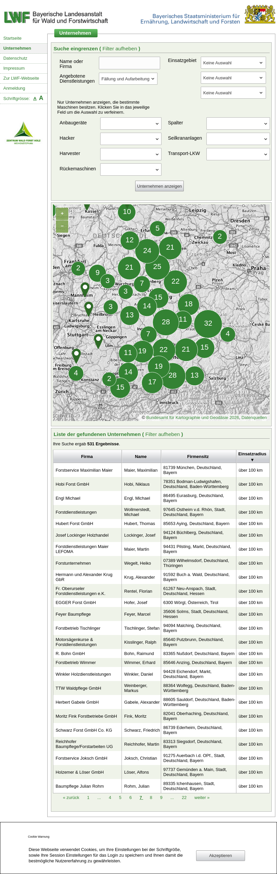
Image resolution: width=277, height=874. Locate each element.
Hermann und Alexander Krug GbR (84, 577)
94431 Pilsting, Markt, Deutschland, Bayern (197, 549)
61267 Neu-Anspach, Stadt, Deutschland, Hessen (189, 591)
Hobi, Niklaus (136, 484)
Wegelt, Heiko (137, 563)
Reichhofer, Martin (141, 744)
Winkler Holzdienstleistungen (83, 674)
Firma (87, 456)
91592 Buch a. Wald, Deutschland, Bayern (196, 577)
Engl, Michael (137, 498)
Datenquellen (254, 417)
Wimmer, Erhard (139, 662)
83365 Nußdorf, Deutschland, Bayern (199, 653)
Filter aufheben (120, 48)
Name (140, 456)
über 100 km (251, 470)
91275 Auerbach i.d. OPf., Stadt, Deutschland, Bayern (194, 758)
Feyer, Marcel (137, 614)
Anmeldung (14, 88)
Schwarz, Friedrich (142, 730)
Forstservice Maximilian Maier (84, 470)
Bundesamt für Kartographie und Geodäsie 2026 (192, 417)
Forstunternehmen (73, 563)
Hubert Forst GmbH (74, 523)
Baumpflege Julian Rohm (80, 786)
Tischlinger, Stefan (141, 628)
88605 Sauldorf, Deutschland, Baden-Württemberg (199, 702)
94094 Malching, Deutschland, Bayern (192, 628)
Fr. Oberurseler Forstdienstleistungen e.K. (81, 591)
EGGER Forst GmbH (76, 602)
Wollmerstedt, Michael (137, 512)
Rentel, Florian (138, 591)
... (99, 797)
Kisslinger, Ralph (140, 642)
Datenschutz (15, 58)
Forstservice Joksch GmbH (81, 758)
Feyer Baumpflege (73, 614)
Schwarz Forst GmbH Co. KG (84, 730)
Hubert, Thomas (139, 523)
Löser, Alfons (136, 772)
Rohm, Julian (136, 786)
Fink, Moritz (135, 716)
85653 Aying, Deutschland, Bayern (196, 523)
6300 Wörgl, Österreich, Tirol (190, 602)
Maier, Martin (136, 549)
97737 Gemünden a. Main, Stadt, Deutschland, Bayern (195, 772)
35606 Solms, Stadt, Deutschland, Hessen (196, 614)
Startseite (12, 38)
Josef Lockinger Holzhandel (82, 535)
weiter (201, 797)
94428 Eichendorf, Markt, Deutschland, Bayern (187, 674)
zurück (72, 797)
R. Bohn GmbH (70, 653)
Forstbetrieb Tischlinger (78, 628)
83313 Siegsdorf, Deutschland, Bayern (192, 744)
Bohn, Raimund (139, 653)
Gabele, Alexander (142, 702)
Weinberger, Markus (135, 688)
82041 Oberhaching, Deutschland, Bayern (196, 716)
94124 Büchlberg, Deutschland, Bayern (193, 535)
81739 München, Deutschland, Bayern (192, 470)
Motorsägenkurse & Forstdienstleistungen (76, 642)
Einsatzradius (252, 453)
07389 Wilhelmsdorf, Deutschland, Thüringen (196, 563)
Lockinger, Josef (139, 535)
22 (185, 797)
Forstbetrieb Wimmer (76, 662)
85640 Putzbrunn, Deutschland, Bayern (193, 642)
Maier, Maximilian (140, 470)
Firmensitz (198, 456)
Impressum (14, 68)
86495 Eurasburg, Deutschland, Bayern (193, 498)
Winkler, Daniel (138, 674)
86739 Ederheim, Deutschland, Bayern (193, 730)
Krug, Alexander (139, 577)
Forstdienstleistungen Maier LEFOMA (82, 549)
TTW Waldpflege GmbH (78, 688)
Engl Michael (68, 498)
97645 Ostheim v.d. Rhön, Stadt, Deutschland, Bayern (194, 512)
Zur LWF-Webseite (21, 78)
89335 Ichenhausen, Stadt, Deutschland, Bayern (189, 786)
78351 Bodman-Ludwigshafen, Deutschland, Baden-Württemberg (196, 484)
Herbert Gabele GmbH (77, 702)
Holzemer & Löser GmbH (80, 772)
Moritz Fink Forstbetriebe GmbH (86, 716)
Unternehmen (17, 48)
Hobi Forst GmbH (72, 484)
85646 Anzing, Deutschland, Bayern (197, 662)
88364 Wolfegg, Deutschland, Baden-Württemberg (199, 688)
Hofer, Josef (135, 602)
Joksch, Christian (140, 758)
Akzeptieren (220, 855)
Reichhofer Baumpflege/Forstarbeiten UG (84, 744)
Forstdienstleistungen (76, 512)
